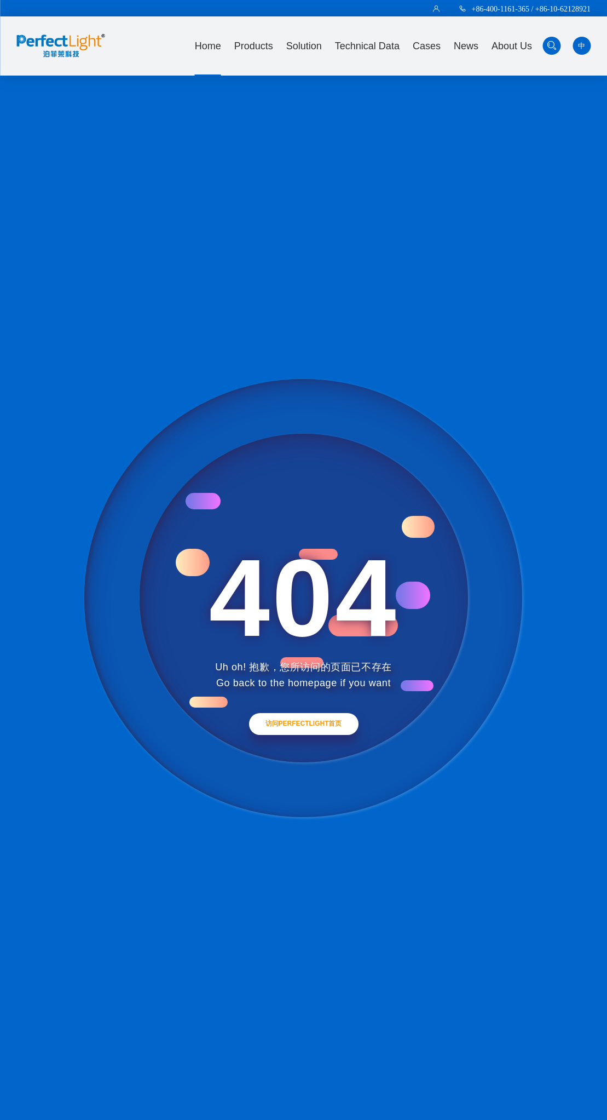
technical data (367, 46)
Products (253, 46)
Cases (427, 46)
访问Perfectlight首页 (303, 723)
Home (208, 46)
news (466, 46)
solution (304, 46)
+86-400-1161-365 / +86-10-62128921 (531, 9)
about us (512, 46)
